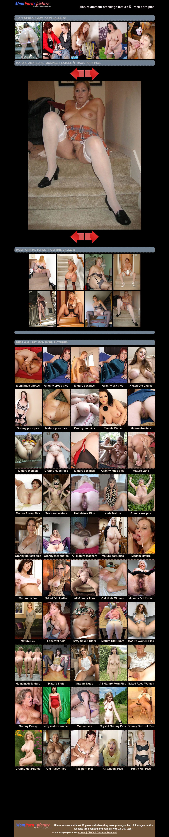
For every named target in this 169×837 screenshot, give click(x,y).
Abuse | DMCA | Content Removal (97, 832)
